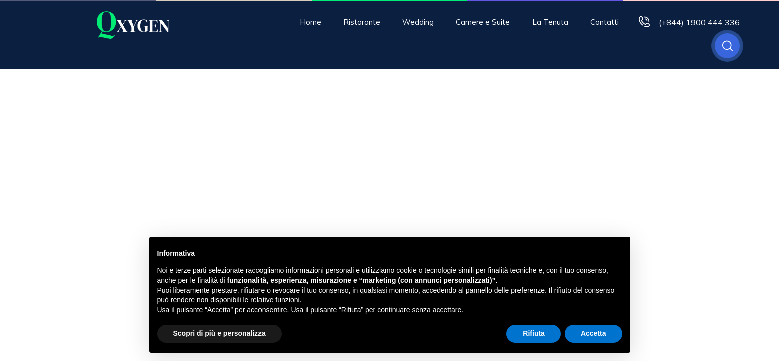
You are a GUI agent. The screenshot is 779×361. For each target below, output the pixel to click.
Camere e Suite (483, 22)
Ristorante (361, 22)
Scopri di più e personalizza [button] (219, 333)
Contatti (604, 22)
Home (310, 22)
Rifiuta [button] (534, 333)
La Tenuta (550, 22)
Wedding (418, 22)
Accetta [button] (593, 333)
